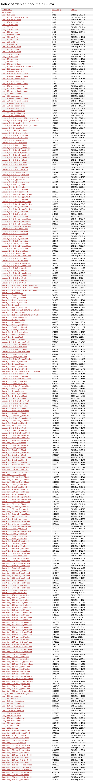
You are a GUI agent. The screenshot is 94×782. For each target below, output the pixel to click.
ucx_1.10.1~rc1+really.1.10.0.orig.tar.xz (16, 694)
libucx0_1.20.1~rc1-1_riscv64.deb (14, 366)
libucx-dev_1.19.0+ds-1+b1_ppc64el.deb (17, 681)
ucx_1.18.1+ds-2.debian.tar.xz (13, 81)
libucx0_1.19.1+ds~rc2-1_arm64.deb (16, 440)
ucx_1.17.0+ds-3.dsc (10, 22)
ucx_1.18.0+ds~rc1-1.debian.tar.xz (15, 74)
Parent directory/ (8, 12)
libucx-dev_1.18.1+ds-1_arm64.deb (15, 600)
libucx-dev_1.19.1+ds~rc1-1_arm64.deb (17, 622)
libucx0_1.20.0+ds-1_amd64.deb (14, 585)
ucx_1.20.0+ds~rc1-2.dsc (11, 54)
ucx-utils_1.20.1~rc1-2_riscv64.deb (15, 239)
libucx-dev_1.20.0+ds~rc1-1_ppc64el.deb (17, 691)
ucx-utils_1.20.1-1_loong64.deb (14, 187)
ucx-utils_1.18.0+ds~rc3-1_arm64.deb (16, 342)
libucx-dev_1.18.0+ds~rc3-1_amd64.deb (17, 617)
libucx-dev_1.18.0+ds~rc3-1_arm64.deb (17, 603)
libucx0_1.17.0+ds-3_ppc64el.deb (14, 423)
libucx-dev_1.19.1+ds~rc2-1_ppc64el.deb (17, 676)
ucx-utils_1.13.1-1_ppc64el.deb (13, 128)
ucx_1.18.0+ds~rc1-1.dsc (11, 20)
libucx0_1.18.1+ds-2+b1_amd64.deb (15, 541)
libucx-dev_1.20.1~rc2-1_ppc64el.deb (16, 575)
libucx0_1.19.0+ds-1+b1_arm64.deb (15, 421)
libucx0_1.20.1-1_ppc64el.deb (13, 337)
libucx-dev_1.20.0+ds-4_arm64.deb (15, 470)
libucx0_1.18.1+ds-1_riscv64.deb (14, 516)
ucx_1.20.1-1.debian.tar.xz (12, 96)
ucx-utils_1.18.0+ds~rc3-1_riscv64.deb (16, 386)
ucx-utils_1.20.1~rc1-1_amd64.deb (15, 258)
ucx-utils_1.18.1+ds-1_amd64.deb (15, 428)
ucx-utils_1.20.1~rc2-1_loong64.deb (15, 184)
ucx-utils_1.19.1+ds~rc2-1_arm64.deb (16, 148)
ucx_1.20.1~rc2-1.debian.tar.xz (13, 93)
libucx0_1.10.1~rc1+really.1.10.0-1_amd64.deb (19, 290)
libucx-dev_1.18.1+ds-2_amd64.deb (15, 615)
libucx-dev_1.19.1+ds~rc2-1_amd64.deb (17, 630)
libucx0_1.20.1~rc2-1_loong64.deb (15, 325)
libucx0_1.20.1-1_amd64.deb (13, 391)
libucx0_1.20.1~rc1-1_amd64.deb (14, 389)
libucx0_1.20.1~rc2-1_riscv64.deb (14, 369)
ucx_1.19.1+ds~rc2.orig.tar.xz (13, 703)
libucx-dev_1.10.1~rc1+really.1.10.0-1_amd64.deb (21, 315)
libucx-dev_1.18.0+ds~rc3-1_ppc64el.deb (17, 664)
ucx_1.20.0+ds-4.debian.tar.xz (13, 116)
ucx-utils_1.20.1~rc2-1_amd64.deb (15, 251)
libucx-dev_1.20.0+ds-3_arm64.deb (15, 467)
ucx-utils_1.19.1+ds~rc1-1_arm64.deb (16, 150)
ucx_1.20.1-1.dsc (8, 27)
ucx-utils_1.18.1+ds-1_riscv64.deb (15, 406)
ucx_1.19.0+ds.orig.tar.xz (11, 708)
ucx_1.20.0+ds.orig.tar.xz (11, 713)
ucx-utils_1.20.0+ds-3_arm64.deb (14, 143)
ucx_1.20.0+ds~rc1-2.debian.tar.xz (15, 101)
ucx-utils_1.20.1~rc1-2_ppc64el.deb (15, 177)
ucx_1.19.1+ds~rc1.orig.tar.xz (13, 701)
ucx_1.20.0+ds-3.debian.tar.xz (13, 108)
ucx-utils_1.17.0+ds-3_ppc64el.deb (15, 167)
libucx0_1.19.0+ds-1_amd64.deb (14, 593)
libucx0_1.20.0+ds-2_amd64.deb (14, 590)
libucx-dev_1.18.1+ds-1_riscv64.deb (15, 757)
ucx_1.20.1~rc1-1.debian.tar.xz (13, 111)
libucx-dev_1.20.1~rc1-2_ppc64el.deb (16, 578)
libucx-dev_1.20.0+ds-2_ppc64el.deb (16, 684)
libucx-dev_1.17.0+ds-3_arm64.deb (15, 595)
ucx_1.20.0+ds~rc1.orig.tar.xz (13, 711)
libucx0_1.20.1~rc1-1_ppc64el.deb (15, 339)
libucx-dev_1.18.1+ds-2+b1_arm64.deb (16, 607)
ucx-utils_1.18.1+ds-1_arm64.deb (14, 347)
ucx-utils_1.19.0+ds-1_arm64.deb (14, 165)
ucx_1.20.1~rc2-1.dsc (10, 42)
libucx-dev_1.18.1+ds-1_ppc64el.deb (16, 669)
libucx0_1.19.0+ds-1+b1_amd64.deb (15, 568)
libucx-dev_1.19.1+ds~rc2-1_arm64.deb (17, 625)
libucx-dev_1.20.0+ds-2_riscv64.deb (15, 775)
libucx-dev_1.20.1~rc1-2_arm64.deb (15, 480)
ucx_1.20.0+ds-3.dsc (10, 30)
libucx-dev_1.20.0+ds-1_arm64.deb (15, 644)
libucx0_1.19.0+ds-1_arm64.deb (14, 455)
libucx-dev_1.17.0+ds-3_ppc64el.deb (16, 637)
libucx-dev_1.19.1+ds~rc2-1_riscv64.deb (17, 772)
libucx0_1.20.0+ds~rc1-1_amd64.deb (16, 583)
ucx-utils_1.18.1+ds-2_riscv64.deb (15, 403)
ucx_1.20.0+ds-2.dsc (10, 57)
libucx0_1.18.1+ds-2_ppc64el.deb (14, 462)
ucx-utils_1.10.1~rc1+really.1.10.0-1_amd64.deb (20, 125)
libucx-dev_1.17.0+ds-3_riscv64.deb (15, 752)
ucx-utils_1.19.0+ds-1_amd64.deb (15, 283)
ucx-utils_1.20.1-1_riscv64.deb (13, 236)
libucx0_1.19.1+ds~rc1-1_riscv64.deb (16, 548)
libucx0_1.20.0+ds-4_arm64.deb (14, 295)
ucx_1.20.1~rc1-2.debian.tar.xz (13, 113)
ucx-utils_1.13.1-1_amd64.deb (13, 172)
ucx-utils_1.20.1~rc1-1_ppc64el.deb (15, 175)
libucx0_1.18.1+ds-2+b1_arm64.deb (15, 411)
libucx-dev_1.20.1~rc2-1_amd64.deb (15, 507)
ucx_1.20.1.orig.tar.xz (10, 728)
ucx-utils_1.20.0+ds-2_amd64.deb (15, 280)
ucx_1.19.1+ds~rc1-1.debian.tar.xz (15, 89)
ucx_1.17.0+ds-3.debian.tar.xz (13, 71)
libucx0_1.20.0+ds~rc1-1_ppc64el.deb (16, 531)
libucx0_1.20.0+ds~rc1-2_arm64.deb (16, 445)
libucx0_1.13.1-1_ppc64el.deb (13, 312)
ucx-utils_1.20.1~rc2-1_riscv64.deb (15, 234)
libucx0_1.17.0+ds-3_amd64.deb (14, 484)
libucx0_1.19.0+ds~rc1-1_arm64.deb (16, 435)
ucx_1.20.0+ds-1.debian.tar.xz (13, 103)
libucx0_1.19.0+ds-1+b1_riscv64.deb (16, 553)
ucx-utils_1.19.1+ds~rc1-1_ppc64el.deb (17, 194)
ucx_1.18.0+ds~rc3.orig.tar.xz (13, 721)
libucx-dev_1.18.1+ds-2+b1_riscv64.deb (17, 765)
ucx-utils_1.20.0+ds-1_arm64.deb (14, 162)
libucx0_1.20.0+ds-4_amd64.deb (14, 384)
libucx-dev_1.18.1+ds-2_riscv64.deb (15, 762)
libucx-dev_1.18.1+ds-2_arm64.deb (15, 605)
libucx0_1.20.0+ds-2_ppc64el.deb (14, 534)
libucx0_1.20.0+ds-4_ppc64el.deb (14, 330)
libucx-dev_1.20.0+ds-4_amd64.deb (15, 492)
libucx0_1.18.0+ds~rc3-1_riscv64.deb (16, 524)
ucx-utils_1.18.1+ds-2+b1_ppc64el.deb (16, 379)
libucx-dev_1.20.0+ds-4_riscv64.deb (15, 740)
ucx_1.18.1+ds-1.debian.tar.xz (13, 79)
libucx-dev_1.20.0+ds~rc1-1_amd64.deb (17, 652)
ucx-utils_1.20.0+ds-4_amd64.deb (15, 270)
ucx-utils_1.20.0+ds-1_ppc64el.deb (15, 207)
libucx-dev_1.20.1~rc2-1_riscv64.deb (16, 748)
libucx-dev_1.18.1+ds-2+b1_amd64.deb (17, 612)
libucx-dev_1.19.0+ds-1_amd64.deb (15, 674)
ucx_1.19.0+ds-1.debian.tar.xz (13, 86)
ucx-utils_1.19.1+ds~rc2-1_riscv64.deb (16, 219)
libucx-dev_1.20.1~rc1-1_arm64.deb (15, 477)
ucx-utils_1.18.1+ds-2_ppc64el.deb (15, 376)
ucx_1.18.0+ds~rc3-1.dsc (11, 64)
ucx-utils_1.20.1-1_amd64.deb (13, 253)
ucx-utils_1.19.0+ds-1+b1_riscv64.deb (16, 226)
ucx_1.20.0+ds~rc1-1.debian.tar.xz (15, 98)
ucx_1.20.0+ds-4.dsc (10, 25)
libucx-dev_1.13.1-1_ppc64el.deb (14, 494)
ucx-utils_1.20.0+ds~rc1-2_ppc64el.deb (17, 209)
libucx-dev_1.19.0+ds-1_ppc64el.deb (16, 671)
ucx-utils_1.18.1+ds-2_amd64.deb (15, 430)
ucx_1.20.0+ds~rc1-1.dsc (11, 52)
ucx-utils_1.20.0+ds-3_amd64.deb (15, 268)
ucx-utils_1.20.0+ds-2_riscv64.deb (15, 248)
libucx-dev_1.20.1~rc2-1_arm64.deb (15, 482)
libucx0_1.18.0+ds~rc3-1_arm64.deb (16, 416)
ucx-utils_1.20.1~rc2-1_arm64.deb (15, 133)
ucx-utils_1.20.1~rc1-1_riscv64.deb (15, 231)
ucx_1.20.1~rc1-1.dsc (10, 37)
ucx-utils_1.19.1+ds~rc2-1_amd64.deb (16, 266)
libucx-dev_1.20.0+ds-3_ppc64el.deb (16, 563)
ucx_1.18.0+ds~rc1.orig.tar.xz (13, 718)
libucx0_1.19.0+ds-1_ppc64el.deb (14, 487)
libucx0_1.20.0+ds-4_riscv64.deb (14, 357)
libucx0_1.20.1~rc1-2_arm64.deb (14, 303)
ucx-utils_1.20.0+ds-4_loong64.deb (15, 170)
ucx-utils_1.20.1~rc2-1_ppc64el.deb (15, 182)
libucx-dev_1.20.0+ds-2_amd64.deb (15, 657)
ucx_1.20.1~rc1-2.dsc (10, 39)
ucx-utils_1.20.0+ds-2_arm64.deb (14, 160)
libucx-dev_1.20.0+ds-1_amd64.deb (15, 654)
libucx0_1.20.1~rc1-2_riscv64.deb (14, 361)
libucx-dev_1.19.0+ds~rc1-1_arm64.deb (17, 627)
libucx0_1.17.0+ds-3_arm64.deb (14, 398)
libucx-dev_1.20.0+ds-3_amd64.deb (15, 489)
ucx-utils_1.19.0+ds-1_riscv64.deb (15, 229)
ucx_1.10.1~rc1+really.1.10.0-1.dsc (15, 17)
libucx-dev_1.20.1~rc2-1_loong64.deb (16, 733)
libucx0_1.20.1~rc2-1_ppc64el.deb (15, 334)
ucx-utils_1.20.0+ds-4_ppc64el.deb (15, 192)
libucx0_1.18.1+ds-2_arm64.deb (14, 413)
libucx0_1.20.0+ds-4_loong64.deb (14, 317)
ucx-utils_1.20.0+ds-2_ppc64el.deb (15, 212)
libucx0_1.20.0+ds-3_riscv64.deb (14, 354)
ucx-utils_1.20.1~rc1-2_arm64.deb (15, 138)
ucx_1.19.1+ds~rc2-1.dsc (11, 49)
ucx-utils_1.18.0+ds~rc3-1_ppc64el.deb (17, 359)
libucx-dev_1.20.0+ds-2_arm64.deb (15, 639)
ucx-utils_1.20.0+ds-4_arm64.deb (14, 145)
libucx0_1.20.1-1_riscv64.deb (13, 364)
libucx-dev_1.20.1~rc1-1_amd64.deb (15, 512)
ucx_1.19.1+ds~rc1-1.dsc (11, 47)
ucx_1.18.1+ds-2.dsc (10, 59)
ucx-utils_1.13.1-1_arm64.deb (13, 123)
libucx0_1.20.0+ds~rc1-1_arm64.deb (16, 452)
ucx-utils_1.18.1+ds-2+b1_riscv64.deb (16, 401)
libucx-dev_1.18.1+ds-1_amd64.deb (15, 610)
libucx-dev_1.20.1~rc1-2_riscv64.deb (16, 745)
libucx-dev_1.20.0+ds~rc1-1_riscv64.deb (17, 777)
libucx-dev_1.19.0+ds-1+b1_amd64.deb (17, 634)
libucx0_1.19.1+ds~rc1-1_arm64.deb (16, 438)
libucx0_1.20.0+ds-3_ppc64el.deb (14, 327)
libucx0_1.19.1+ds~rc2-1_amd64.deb (16, 566)
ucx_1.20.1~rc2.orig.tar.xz (11, 725)
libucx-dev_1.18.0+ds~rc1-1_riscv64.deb (17, 755)
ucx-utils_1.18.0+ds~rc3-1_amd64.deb (16, 418)
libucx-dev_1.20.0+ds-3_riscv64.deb (15, 738)
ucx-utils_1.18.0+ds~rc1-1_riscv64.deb (16, 221)
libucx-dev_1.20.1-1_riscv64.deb (14, 743)
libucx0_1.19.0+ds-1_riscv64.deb (14, 536)
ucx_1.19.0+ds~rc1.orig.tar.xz (13, 706)
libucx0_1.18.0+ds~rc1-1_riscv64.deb (16, 514)
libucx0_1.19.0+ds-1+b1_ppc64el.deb (16, 502)
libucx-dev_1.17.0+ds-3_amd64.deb (15, 598)
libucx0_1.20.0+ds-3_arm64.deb (14, 298)
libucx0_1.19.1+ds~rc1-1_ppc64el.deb (16, 497)
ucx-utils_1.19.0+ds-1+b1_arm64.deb (16, 152)
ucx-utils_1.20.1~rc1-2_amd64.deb (15, 261)
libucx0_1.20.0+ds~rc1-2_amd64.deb (16, 588)
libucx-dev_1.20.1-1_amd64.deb (14, 504)
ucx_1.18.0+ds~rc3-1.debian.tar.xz (15, 76)
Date (73, 10)
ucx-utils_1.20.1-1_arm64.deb (13, 140)
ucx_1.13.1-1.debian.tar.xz (12, 69)
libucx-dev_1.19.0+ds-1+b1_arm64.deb (16, 620)
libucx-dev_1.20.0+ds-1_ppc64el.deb (16, 689)
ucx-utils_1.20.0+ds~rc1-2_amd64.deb (16, 275)
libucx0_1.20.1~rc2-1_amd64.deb (14, 396)
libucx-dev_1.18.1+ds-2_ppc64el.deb (16, 666)
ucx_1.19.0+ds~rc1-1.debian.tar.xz (15, 84)
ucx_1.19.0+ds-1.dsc (10, 32)
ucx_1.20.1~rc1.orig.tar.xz (11, 723)
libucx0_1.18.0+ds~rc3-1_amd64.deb (16, 543)
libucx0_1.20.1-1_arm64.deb (12, 305)
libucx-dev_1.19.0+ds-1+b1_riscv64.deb (17, 767)
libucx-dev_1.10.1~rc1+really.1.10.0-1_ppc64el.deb (21, 371)
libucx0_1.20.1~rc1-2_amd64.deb (14, 393)
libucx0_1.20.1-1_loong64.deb (13, 320)
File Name (6, 10)
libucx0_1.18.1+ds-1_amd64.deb (14, 546)
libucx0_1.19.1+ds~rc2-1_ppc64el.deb (16, 499)
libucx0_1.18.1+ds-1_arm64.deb (14, 408)
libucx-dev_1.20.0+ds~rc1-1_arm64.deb (17, 647)
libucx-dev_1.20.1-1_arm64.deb (14, 475)
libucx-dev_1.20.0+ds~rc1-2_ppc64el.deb (17, 686)
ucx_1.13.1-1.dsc (8, 15)
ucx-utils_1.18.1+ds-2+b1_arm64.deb (16, 352)
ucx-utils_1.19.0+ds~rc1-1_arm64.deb (16, 344)
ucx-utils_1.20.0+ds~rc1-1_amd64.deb (16, 273)
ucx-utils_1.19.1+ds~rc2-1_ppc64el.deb (17, 197)
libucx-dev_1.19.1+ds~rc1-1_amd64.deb (17, 632)
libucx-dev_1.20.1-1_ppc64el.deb (14, 580)
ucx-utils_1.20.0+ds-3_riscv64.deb (15, 241)
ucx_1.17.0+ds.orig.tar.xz (11, 716)
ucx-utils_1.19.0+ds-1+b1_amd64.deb (16, 263)
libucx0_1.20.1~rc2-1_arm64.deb (14, 307)
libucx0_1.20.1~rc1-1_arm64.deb (14, 300)
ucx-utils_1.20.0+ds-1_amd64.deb (15, 278)
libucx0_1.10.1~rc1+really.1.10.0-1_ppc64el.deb (20, 288)
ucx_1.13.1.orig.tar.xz (10, 698)
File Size (55, 10)
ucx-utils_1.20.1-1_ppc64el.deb (13, 179)
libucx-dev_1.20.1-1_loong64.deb (14, 735)
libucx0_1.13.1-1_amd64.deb (13, 322)
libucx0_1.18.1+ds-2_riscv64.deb (14, 519)
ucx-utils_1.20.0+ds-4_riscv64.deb (15, 243)
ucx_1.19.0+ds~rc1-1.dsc (11, 34)
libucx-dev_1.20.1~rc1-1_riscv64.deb (16, 750)
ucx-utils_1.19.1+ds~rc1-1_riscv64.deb (16, 224)
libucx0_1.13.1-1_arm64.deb (12, 293)
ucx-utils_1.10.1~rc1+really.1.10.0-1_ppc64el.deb (20, 121)
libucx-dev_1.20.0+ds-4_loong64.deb (16, 730)
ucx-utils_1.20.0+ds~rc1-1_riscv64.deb (16, 246)
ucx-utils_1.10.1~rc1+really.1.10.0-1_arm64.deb (20, 118)
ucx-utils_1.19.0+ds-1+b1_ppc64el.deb (16, 202)
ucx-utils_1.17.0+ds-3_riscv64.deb (15, 216)
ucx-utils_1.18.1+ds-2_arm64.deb (14, 349)
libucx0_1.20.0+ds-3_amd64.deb (14, 381)
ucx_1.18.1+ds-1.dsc (10, 61)
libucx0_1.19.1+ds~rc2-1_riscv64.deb (16, 551)
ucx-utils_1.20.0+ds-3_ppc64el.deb (15, 189)
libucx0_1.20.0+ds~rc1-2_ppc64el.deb (16, 526)
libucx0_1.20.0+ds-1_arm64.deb (14, 448)
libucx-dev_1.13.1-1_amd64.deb (14, 443)
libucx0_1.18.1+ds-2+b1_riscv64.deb (16, 521)
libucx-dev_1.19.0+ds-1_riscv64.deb (15, 780)
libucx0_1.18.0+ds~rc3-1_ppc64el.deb (16, 457)
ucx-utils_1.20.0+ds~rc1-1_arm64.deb (16, 157)
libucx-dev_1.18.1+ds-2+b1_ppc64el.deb (17, 661)
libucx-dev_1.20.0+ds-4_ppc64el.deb (16, 561)
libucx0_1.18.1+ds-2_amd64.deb (14, 539)
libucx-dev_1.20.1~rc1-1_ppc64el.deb (16, 573)
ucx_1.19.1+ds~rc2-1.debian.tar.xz (15, 91)
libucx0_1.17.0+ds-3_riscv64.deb (14, 472)
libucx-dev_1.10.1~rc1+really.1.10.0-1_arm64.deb (20, 310)
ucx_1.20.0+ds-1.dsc (10, 44)
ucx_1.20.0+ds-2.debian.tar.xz (13, 106)
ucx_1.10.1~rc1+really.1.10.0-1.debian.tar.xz (18, 66)
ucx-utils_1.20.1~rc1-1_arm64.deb (15, 135)
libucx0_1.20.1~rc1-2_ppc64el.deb (15, 332)
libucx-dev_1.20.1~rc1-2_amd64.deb (15, 509)
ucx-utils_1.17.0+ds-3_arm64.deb (14, 130)
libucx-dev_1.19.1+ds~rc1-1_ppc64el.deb (17, 679)
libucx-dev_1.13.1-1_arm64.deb (14, 425)
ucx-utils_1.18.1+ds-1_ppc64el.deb (15, 374)
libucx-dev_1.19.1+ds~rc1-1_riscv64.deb (17, 770)
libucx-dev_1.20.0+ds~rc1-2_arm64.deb (17, 642)
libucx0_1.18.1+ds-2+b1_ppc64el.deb (16, 465)
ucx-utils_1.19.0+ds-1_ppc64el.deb (15, 199)
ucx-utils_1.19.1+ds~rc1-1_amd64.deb (16, 256)
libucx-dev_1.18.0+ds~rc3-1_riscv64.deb (17, 760)
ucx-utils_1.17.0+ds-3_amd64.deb (15, 214)
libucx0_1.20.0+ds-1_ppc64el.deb (14, 529)
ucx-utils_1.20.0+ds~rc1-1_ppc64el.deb (17, 204)
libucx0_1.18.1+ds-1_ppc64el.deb (14, 460)
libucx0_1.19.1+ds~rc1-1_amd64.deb (16, 570)
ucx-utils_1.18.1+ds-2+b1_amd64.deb (16, 433)
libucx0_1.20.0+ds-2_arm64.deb (14, 450)
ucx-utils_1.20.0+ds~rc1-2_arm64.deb (16, 155)
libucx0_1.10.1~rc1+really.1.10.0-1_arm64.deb (19, 285)
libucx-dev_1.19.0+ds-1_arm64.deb (15, 659)
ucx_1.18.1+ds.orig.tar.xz (11, 696)
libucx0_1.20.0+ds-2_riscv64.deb (14, 556)
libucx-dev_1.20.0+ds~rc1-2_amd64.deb (17, 649)
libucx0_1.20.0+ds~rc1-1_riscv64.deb (16, 558)
